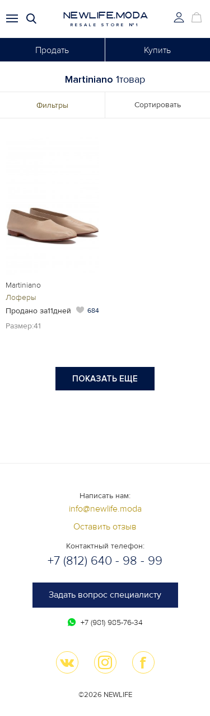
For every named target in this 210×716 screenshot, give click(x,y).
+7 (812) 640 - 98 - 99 (105, 561)
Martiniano (23, 285)
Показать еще (105, 379)
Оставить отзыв (105, 526)
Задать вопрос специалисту (105, 594)
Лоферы (21, 297)
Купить (157, 50)
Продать (52, 50)
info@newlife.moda (105, 508)
